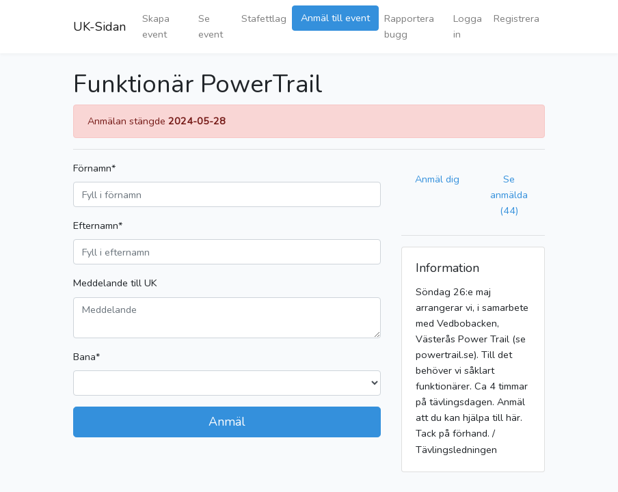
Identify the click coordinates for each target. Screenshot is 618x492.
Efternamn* (97, 225)
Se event (210, 26)
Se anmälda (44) (509, 194)
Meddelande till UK (115, 283)
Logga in (467, 26)
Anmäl (227, 421)
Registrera (516, 18)
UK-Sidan (99, 26)
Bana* (86, 357)
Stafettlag (263, 18)
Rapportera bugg (409, 26)
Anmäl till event (335, 18)
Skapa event (156, 26)
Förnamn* (94, 168)
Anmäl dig (437, 179)
